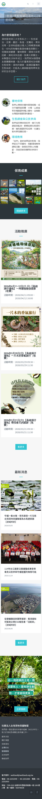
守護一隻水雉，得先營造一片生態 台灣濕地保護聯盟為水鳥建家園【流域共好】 (20, 518)
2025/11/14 (8, 575)
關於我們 (21, 79)
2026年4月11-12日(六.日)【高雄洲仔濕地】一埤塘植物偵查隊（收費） (21, 288)
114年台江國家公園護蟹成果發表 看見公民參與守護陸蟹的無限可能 (20, 570)
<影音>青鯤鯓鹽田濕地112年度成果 (23, 18)
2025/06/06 (8, 628)
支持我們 (5, 754)
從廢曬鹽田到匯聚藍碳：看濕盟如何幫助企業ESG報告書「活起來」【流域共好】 (20, 621)
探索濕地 (5, 743)
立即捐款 (21, 709)
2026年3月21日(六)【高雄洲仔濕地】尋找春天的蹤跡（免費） (20, 422)
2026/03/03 (8, 525)
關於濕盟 (5, 740)
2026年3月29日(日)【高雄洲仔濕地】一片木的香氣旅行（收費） (20, 356)
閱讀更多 (21, 210)
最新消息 (5, 736)
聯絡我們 (5, 758)
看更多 (21, 446)
